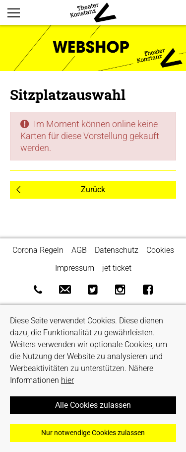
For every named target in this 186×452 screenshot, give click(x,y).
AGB (79, 250)
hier (67, 380)
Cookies (160, 250)
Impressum (74, 268)
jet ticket (116, 268)
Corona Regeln (37, 250)
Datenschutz (116, 250)
